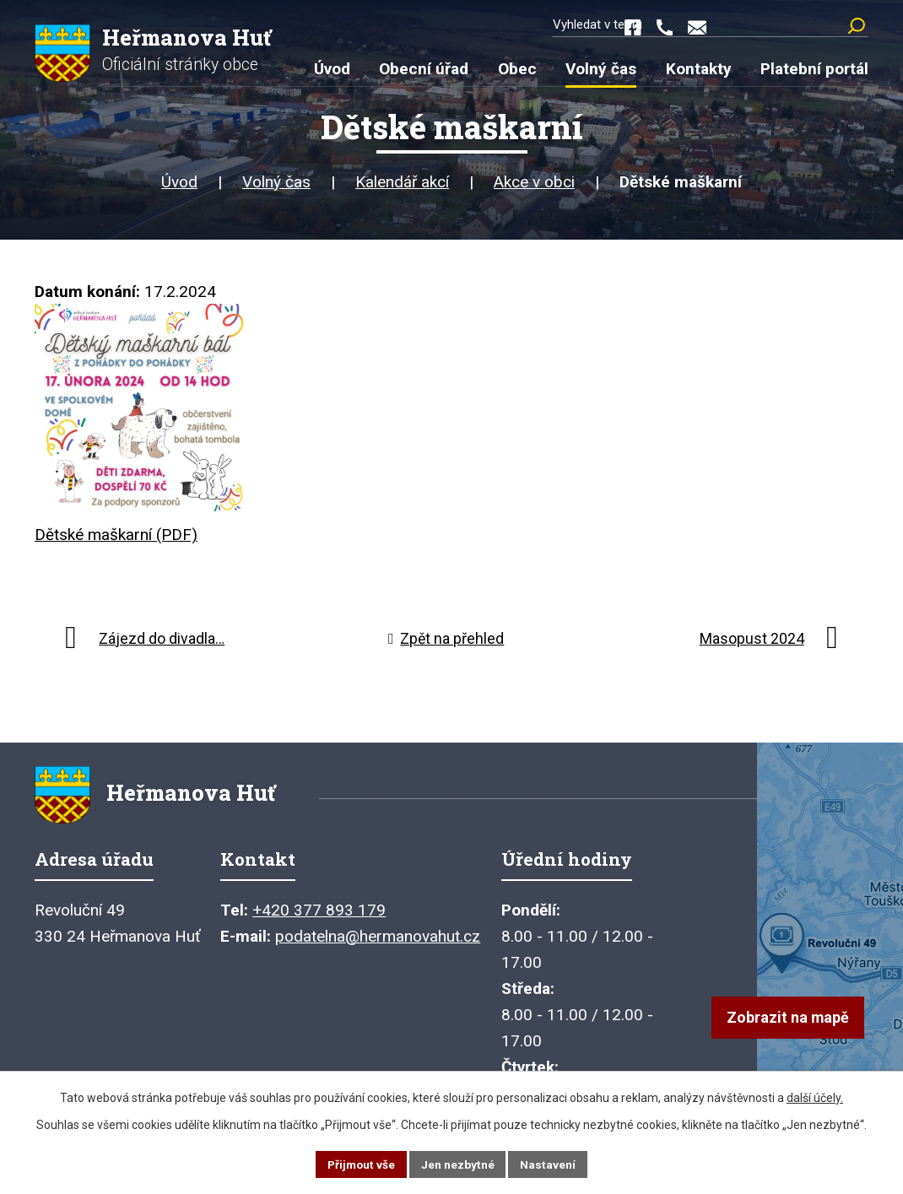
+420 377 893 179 (319, 917)
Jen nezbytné (458, 1163)
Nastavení (549, 1163)
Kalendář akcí (402, 185)
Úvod (179, 185)
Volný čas (276, 185)
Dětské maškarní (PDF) (116, 538)
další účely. (815, 1097)
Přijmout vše (361, 1163)
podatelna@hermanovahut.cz (377, 944)
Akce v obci (534, 185)
